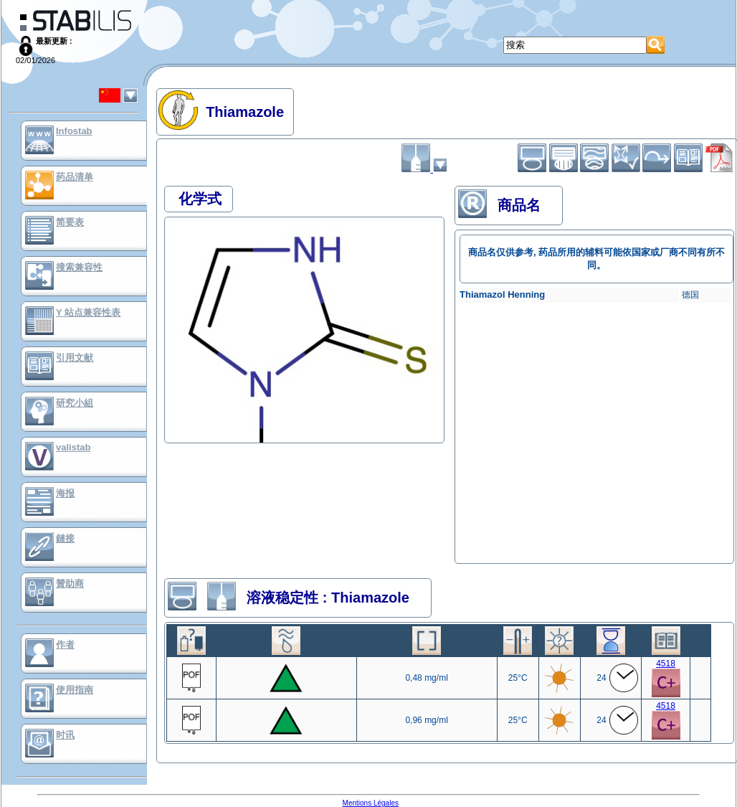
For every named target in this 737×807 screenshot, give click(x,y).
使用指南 (74, 689)
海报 (65, 493)
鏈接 (65, 538)
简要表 (70, 222)
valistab (73, 447)
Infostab (74, 131)
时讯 (65, 735)
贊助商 (70, 583)
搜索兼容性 (79, 267)
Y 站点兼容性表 (88, 312)
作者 (65, 644)
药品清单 (74, 176)
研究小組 (74, 402)
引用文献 (74, 357)
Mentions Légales (371, 803)
